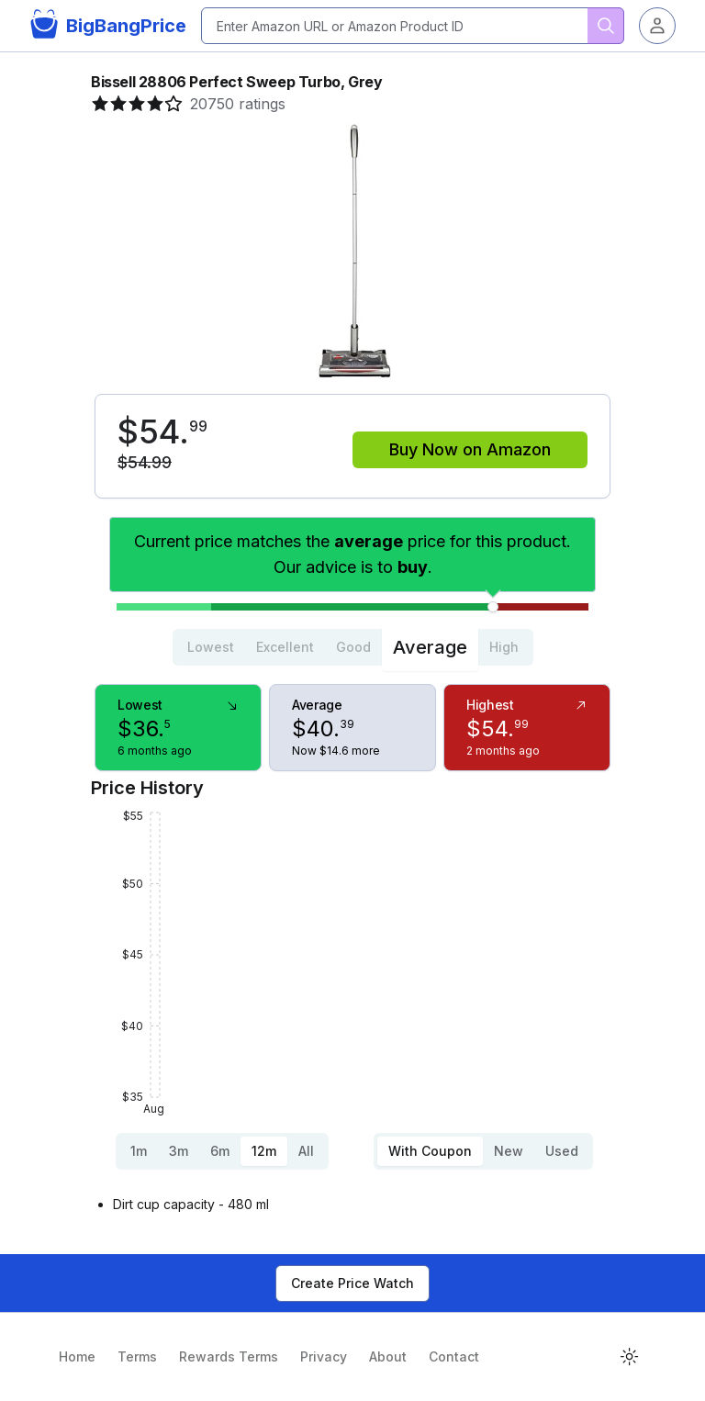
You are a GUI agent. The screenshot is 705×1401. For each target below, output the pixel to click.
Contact (454, 1356)
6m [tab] (219, 1151)
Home (77, 1356)
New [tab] (508, 1151)
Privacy (323, 1356)
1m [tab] (138, 1151)
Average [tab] (430, 647)
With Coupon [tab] (430, 1151)
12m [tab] (264, 1151)
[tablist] (353, 647)
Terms (137, 1356)
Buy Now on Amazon (470, 449)
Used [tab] (561, 1151)
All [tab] (306, 1151)
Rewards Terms (228, 1356)
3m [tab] (178, 1151)
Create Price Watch (352, 1283)
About (388, 1356)
